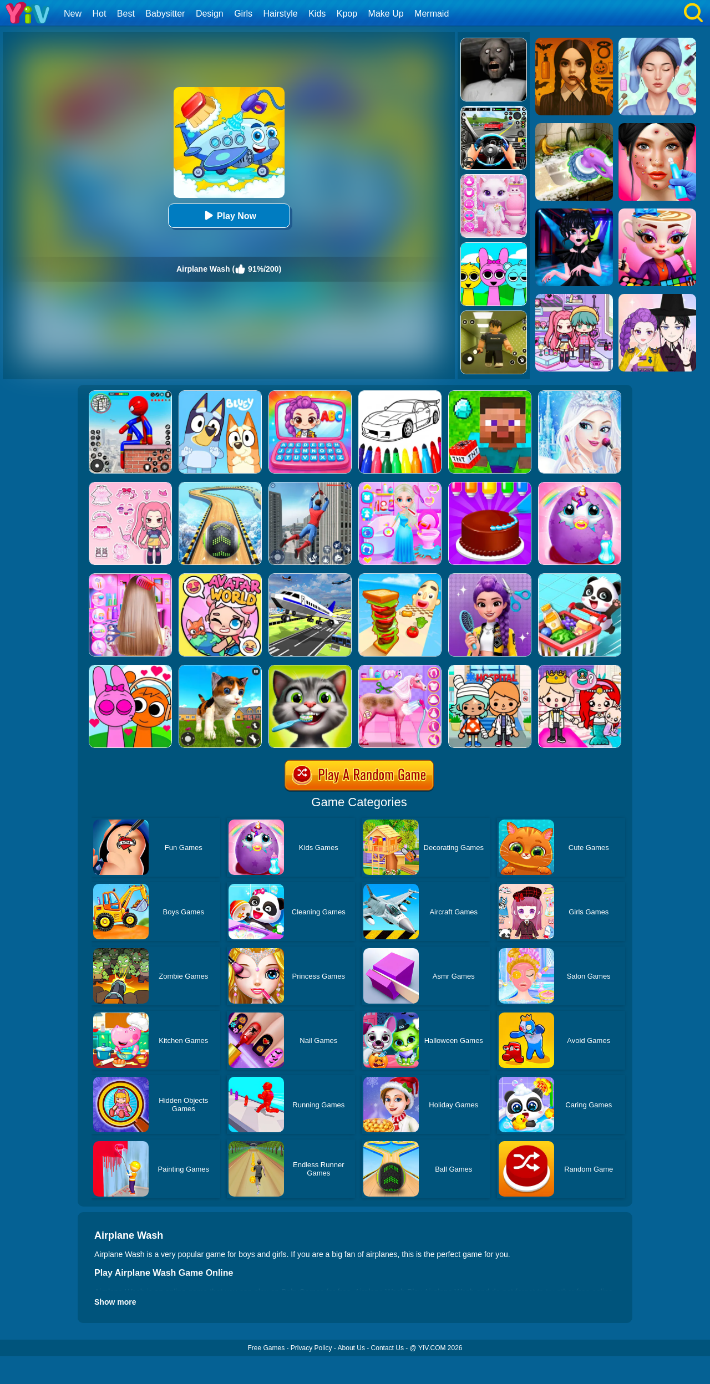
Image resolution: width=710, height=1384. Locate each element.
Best (126, 13)
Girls (243, 13)
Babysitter (165, 13)
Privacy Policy (311, 1348)
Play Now (228, 215)
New (73, 13)
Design (210, 13)
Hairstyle (280, 13)
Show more (115, 1302)
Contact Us (387, 1348)
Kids (317, 13)
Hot (99, 13)
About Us (351, 1348)
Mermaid (431, 13)
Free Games (266, 1348)
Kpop (347, 13)
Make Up (386, 13)
